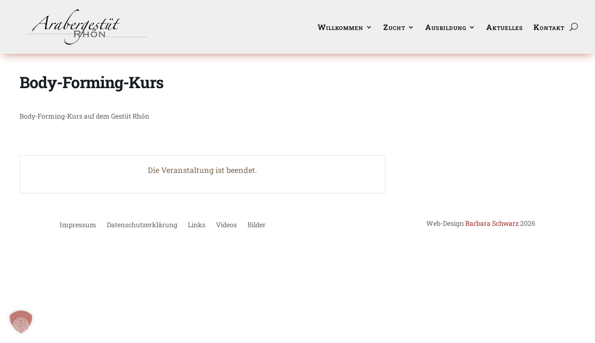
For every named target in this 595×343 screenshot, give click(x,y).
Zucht (394, 27)
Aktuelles (504, 27)
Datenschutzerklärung (142, 225)
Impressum (78, 225)
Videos (226, 225)
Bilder (256, 225)
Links (196, 225)
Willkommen (340, 27)
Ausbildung (445, 27)
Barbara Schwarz (492, 223)
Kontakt (548, 27)
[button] (21, 322)
